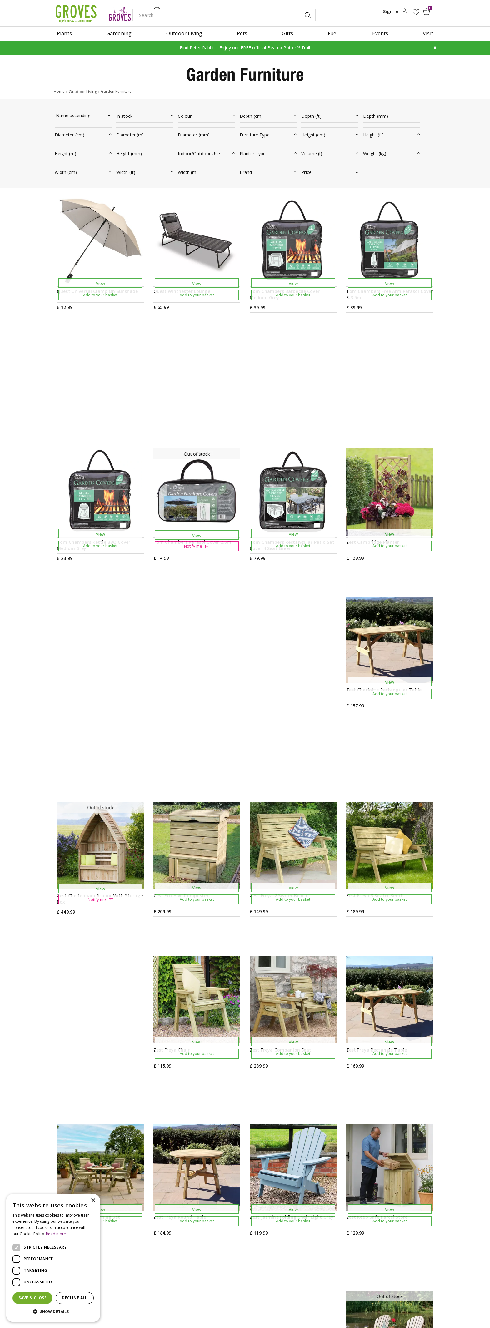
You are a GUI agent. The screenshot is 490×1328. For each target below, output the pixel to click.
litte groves (119, 12)
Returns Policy (384, 1256)
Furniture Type (255, 133)
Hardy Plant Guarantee (394, 1246)
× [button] (93, 1200)
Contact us (301, 1226)
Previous (228, 1107)
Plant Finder (303, 1216)
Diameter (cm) (70, 133)
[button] (53, 1312)
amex (363, 1305)
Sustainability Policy (234, 1236)
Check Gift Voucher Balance (400, 1216)
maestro (405, 1305)
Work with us (226, 1246)
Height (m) (65, 151)
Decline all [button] (74, 1298)
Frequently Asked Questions (322, 1246)
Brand (246, 170)
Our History (225, 1226)
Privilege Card (383, 1226)
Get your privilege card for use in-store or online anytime (379, 1149)
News (217, 1206)
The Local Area (306, 1256)
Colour (185, 114)
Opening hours (307, 1206)
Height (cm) (313, 133)
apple (377, 1305)
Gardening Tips (229, 1196)
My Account (381, 1196)
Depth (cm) (251, 114)
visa (433, 1305)
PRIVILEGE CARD (304, 1149)
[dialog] (53, 1258)
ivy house (157, 12)
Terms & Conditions (230, 1304)
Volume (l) (311, 151)
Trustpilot (379, 1236)
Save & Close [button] (32, 1298)
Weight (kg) (375, 151)
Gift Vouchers (383, 1206)
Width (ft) (125, 170)
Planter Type (253, 151)
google (391, 1305)
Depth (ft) (311, 114)
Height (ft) (373, 133)
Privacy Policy (265, 1304)
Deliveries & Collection (315, 1236)
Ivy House (222, 1216)
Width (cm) (66, 170)
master (419, 1305)
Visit (294, 1196)
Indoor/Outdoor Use (199, 151)
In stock (124, 114)
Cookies (289, 1304)
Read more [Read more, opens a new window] (56, 1233)
